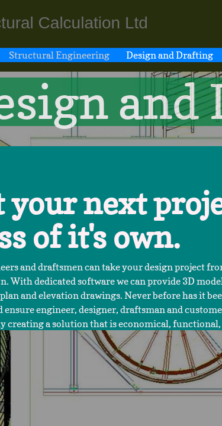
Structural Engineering (59, 55)
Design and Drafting (169, 55)
